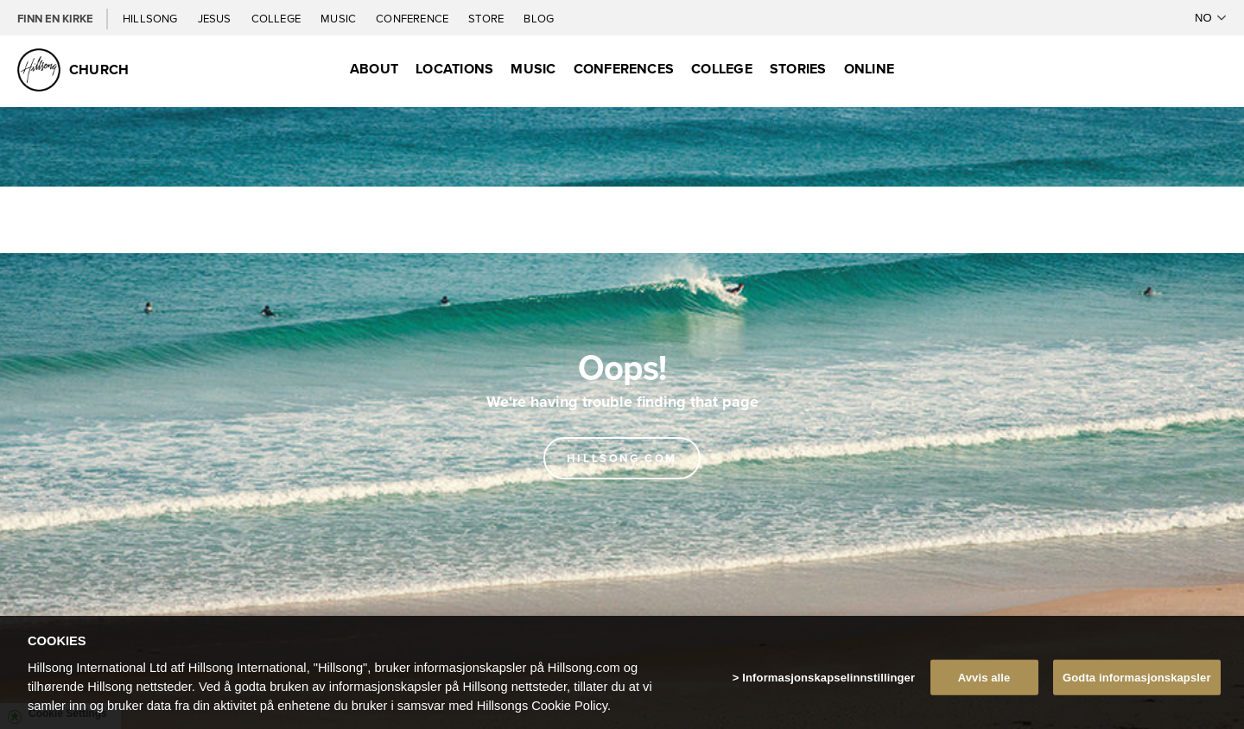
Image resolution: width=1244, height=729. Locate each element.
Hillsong (152, 18)
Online (869, 69)
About (374, 69)
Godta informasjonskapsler (1137, 686)
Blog (539, 18)
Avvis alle (984, 686)
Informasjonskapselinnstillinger (828, 686)
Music (340, 18)
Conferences (624, 69)
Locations (454, 69)
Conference (413, 18)
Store (487, 18)
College (277, 18)
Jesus (216, 18)
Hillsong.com (622, 458)
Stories (798, 69)
